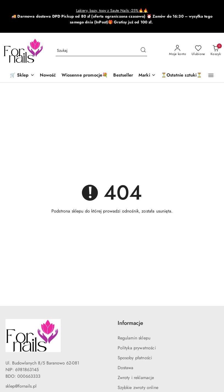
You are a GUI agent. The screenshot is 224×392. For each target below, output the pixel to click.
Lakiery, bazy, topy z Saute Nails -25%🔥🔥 (112, 10)
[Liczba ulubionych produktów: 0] (198, 51)
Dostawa (126, 367)
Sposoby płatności (135, 358)
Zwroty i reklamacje (136, 377)
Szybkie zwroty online (138, 387)
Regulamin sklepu (134, 338)
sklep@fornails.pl (21, 386)
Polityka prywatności (137, 348)
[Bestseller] (123, 76)
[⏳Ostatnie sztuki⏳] (181, 76)
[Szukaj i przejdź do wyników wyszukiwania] (143, 51)
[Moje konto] (177, 51)
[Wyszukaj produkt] (101, 50)
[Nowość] (48, 76)
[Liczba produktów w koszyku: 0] (216, 51)
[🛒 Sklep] (22, 76)
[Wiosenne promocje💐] (85, 76)
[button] (147, 76)
